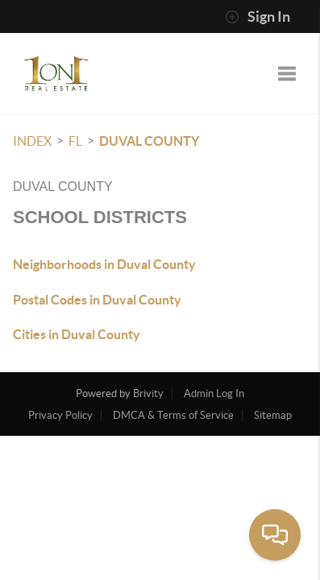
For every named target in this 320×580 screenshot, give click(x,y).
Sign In (257, 17)
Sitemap (273, 415)
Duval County (149, 141)
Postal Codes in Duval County (97, 299)
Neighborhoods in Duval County (104, 264)
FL (75, 141)
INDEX (32, 141)
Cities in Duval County (76, 334)
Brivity (148, 393)
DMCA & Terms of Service (173, 415)
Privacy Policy (60, 415)
